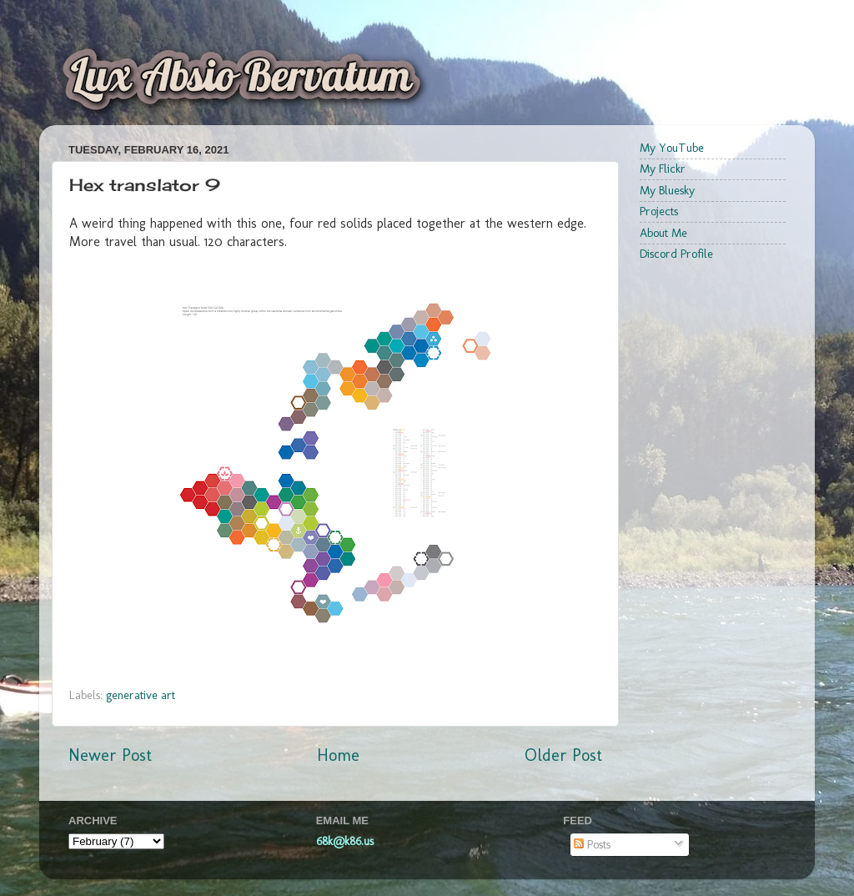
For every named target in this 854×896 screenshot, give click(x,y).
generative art (140, 694)
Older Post (563, 755)
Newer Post (110, 755)
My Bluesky (667, 190)
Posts (592, 844)
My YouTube (672, 147)
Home (338, 755)
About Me (663, 232)
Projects (659, 211)
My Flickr (663, 168)
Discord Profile (676, 253)
